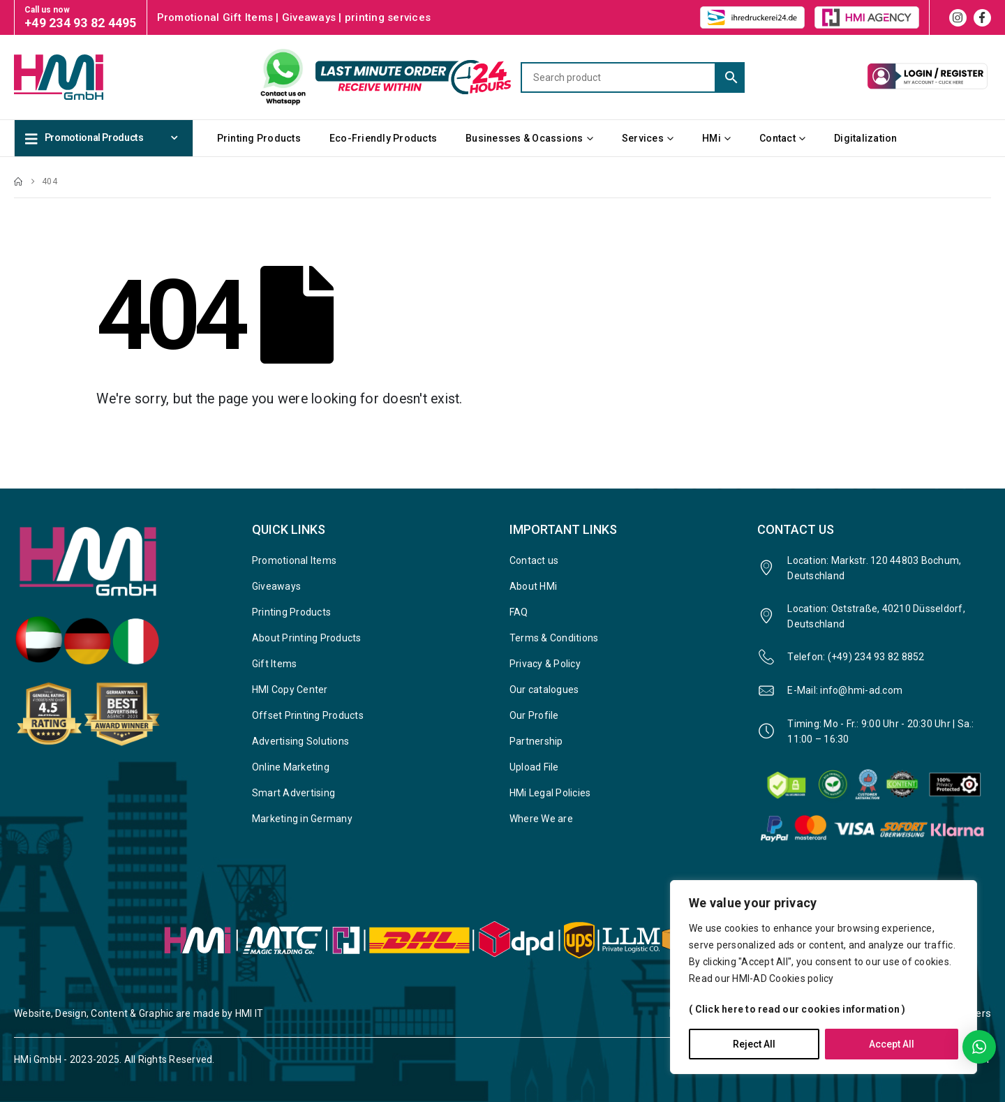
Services (643, 138)
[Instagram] (958, 18)
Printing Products (259, 138)
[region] (823, 977)
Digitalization (866, 138)
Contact (777, 138)
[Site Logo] (84, 76)
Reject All (754, 1044)
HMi (711, 138)
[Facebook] (982, 18)
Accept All (891, 1044)
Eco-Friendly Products (383, 138)
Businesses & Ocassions (524, 138)
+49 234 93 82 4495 (80, 22)
